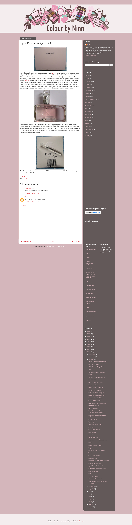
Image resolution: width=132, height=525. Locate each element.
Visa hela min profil (90, 55)
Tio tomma (88, 117)
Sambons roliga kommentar (96, 372)
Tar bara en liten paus (94, 390)
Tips (86, 120)
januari (91, 507)
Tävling (87, 123)
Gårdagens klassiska (94, 400)
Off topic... (91, 435)
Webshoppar (89, 129)
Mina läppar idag (93, 471)
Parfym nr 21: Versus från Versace (98, 460)
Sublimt (88, 321)
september (92, 486)
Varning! (90, 453)
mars (90, 502)
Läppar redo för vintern (95, 445)
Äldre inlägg (76, 241)
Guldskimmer (92, 380)
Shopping (88, 111)
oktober (91, 359)
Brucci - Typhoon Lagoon (95, 382)
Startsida (51, 241)
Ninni (26, 197)
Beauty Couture (91, 249)
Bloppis (87, 75)
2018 (89, 331)
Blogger (81, 521)
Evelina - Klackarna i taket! (89, 263)
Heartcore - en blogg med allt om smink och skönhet (90, 275)
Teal (89, 369)
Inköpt (90, 374)
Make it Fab (89, 293)
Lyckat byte (91, 422)
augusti (91, 489)
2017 (89, 334)
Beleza (88, 253)
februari (91, 504)
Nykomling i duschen (94, 463)
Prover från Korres (93, 385)
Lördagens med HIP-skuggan (97, 468)
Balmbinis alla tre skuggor (96, 392)
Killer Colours (90, 285)
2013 (89, 344)
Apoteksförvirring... (93, 437)
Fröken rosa (89, 269)
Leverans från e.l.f (93, 419)
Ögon (86, 132)
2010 (89, 352)
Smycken (88, 114)
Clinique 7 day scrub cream (96, 377)
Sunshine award (93, 408)
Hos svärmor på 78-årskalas (96, 395)
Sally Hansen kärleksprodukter (97, 403)
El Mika (88, 257)
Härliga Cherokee (93, 364)
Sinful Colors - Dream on (95, 387)
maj (90, 496)
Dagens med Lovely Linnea (96, 450)
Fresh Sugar (92, 432)
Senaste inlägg (25, 241)
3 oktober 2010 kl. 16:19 (32, 193)
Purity (87, 307)
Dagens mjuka (92, 458)
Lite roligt (91, 427)
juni (90, 494)
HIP (89, 473)
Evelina (54, 73)
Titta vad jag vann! (93, 476)
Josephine (28, 188)
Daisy (90, 442)
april (90, 499)
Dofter (27, 179)
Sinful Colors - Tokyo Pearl (96, 367)
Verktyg (87, 126)
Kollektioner (88, 87)
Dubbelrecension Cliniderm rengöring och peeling (96, 411)
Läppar (87, 93)
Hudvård (87, 81)
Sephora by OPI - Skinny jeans (97, 440)
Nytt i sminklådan (90, 99)
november (92, 357)
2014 (89, 341)
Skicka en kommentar (29, 206)
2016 (89, 336)
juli (90, 491)
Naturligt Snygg (91, 297)
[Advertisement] (50, 224)
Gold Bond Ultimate (94, 429)
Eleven (27, 80)
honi (87, 281)
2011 (89, 349)
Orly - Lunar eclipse (94, 455)
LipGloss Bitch (90, 289)
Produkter (88, 102)
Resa (86, 108)
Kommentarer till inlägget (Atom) (55, 246)
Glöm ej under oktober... (95, 479)
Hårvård (87, 84)
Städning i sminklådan (94, 424)
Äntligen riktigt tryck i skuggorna (97, 361)
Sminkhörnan (90, 317)
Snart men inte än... (94, 405)
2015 (89, 339)
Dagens (90, 448)
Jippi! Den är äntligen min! (96, 466)
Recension (88, 105)
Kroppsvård (88, 90)
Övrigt (87, 136)
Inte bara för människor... (95, 398)
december (92, 354)
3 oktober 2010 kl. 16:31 (32, 202)
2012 (89, 347)
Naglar (87, 96)
